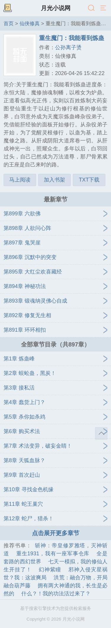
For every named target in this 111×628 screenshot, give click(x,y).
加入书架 (54, 180)
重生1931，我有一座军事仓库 (52, 554)
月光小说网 (55, 8)
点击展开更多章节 (55, 533)
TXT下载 (89, 180)
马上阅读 (19, 180)
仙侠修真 (30, 23)
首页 (9, 23)
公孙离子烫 (68, 47)
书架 (7, 8)
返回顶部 (101, 433)
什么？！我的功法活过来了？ (56, 594)
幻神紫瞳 (50, 570)
